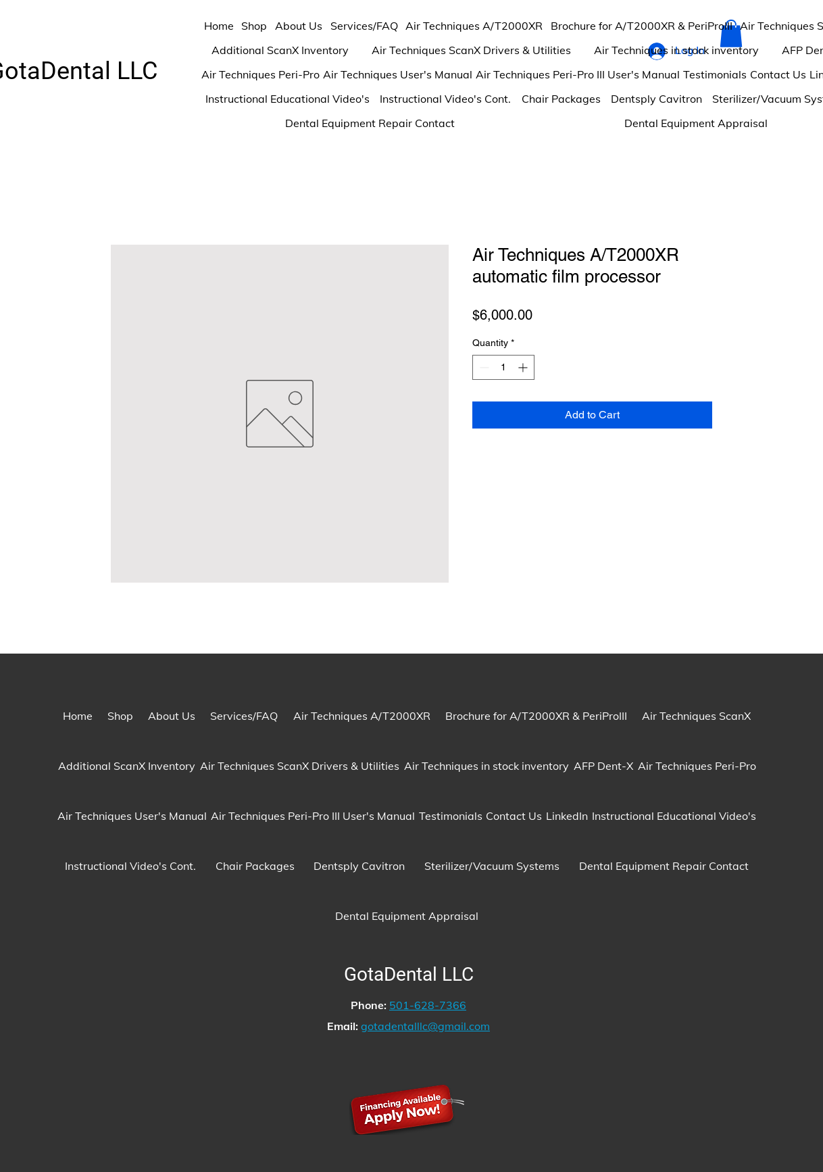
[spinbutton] (503, 367)
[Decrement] (482, 367)
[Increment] (524, 367)
